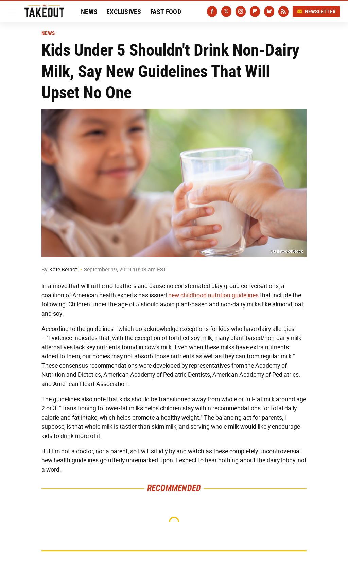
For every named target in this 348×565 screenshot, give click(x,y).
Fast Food (165, 11)
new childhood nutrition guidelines (213, 295)
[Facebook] (212, 11)
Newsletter (316, 11)
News (89, 11)
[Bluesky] (269, 11)
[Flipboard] (255, 11)
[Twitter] (226, 11)
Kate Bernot (63, 269)
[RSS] (283, 11)
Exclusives (123, 11)
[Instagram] (241, 11)
